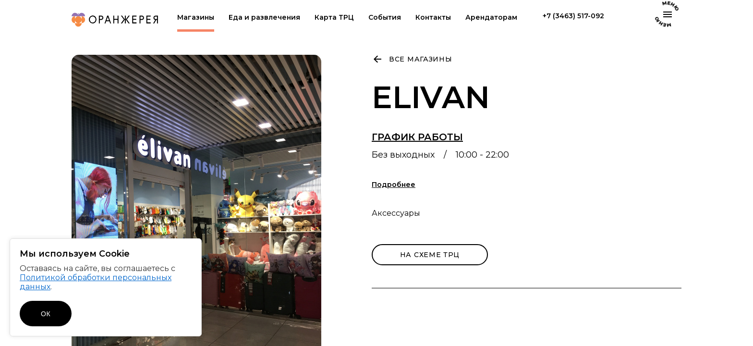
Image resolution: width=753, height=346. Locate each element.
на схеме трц (430, 254)
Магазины (195, 17)
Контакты (433, 17)
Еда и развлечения (264, 17)
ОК (45, 314)
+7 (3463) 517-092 (573, 16)
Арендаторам (491, 17)
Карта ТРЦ (334, 17)
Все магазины (420, 59)
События (384, 17)
